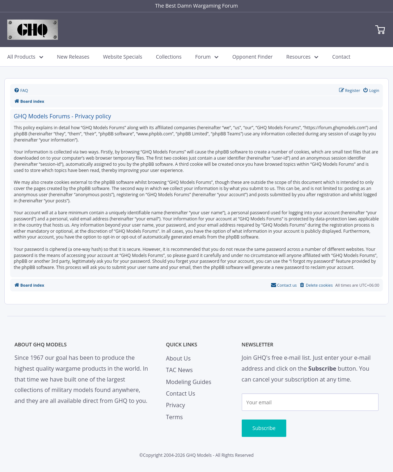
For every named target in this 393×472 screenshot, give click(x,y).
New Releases (73, 56)
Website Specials (122, 56)
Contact (341, 56)
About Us (178, 358)
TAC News (179, 370)
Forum (207, 56)
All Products (25, 56)
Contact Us (180, 393)
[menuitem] (21, 90)
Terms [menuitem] (174, 417)
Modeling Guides (188, 382)
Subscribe (264, 428)
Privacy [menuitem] (175, 405)
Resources (302, 56)
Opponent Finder (252, 56)
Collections (169, 56)
